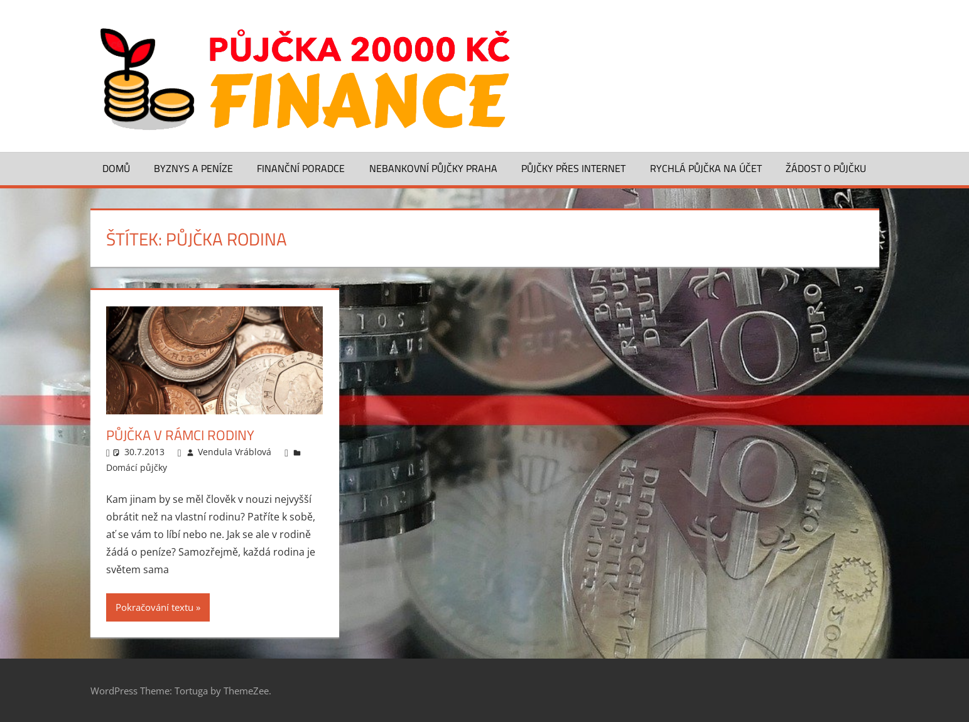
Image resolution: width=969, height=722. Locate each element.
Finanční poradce (301, 168)
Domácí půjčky (136, 467)
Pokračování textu (154, 607)
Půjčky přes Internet (573, 168)
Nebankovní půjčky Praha (433, 168)
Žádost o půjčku (826, 168)
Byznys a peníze (193, 168)
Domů (116, 168)
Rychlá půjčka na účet (706, 168)
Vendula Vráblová (234, 452)
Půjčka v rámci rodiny (180, 435)
